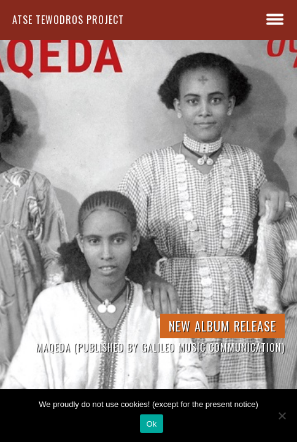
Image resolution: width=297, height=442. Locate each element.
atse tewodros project (68, 19)
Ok (151, 423)
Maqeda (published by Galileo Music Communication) (160, 347)
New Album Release (222, 326)
